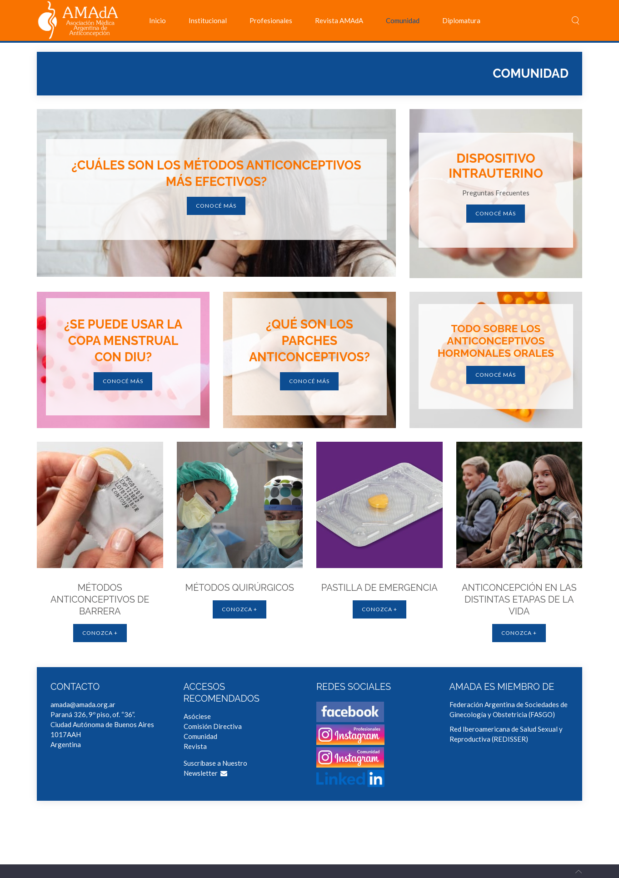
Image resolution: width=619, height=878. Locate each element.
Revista (195, 746)
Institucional (208, 20)
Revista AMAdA (339, 20)
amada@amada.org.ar (82, 704)
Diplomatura (461, 20)
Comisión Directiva (213, 726)
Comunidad (402, 20)
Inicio (157, 20)
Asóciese (197, 716)
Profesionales (271, 20)
